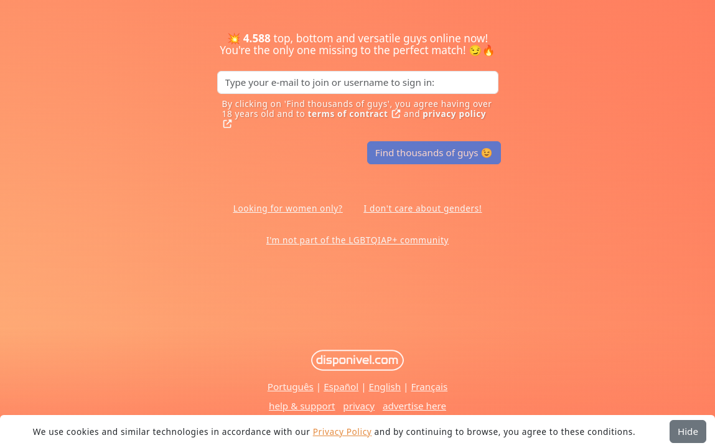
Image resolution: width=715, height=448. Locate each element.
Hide (688, 431)
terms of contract (354, 113)
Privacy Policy (342, 431)
